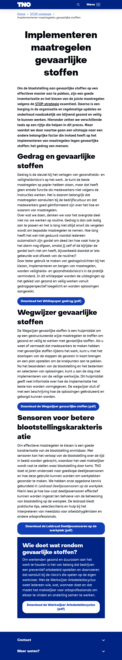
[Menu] (94, 4)
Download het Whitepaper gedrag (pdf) (51, 301)
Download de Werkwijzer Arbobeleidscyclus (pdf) (61, 607)
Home (21, 14)
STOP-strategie (40, 14)
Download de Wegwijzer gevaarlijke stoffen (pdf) (58, 406)
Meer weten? (28, 651)
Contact (24, 640)
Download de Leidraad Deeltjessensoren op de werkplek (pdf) (61, 528)
